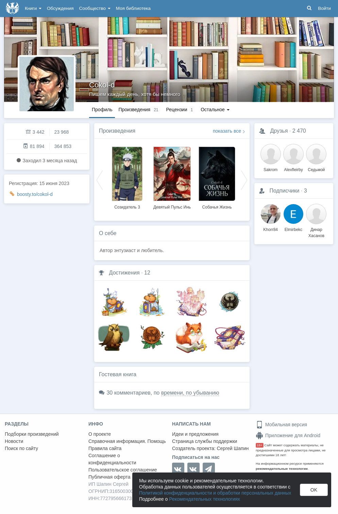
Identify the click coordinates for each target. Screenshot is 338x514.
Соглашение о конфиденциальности (112, 459)
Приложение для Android (288, 435)
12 (147, 273)
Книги (33, 8)
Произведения (117, 131)
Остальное (215, 109)
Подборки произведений (32, 434)
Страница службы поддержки (204, 441)
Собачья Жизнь (217, 207)
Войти (324, 8)
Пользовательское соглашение (122, 469)
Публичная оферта (109, 477)
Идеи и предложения (195, 434)
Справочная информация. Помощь (127, 441)
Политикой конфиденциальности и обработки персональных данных (215, 493)
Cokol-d (102, 85)
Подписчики (284, 191)
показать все (227, 131)
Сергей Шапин (233, 448)
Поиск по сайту (21, 448)
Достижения (124, 273)
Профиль (102, 109)
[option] (127, 177)
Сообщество (95, 8)
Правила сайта (104, 448)
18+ (260, 445)
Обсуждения (60, 8)
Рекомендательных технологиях (204, 499)
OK (313, 490)
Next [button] (244, 180)
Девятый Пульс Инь (172, 207)
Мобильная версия (281, 424)
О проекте (99, 434)
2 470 (299, 131)
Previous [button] (99, 180)
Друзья (279, 131)
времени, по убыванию (190, 393)
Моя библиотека (133, 8)
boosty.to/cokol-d (35, 194)
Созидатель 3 (127, 207)
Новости (14, 441)
